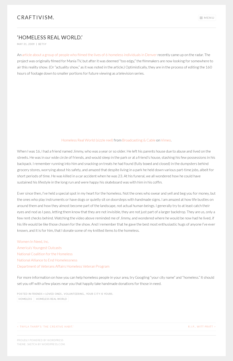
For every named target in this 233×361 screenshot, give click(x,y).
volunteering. (74, 293)
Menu (209, 17)
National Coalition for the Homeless (45, 254)
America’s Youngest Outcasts (39, 247)
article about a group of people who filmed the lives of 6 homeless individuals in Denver (89, 54)
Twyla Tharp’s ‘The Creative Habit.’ (45, 326)
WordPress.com (53, 344)
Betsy (42, 44)
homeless (25, 298)
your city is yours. (99, 293)
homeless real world (51, 298)
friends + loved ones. (47, 293)
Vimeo (166, 140)
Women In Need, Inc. (33, 241)
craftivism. (35, 17)
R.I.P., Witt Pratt (202, 326)
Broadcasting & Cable (138, 140)
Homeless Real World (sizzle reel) (87, 140)
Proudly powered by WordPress (40, 340)
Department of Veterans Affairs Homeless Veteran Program (63, 266)
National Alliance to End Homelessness (47, 260)
